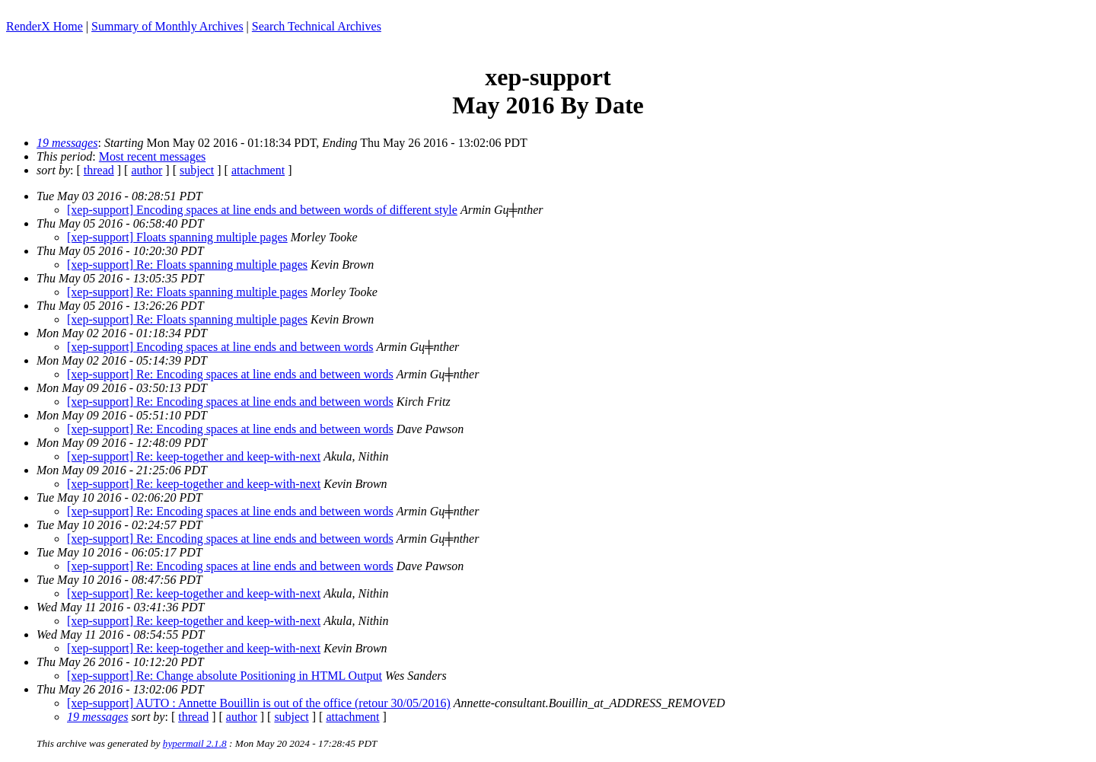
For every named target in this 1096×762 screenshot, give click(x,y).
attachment (258, 170)
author (146, 170)
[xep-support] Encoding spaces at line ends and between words (220, 346)
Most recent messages (152, 156)
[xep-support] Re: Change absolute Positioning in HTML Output (224, 675)
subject (197, 170)
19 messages (67, 142)
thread (99, 170)
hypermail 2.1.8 (195, 743)
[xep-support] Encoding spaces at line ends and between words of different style (262, 209)
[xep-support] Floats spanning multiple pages (177, 237)
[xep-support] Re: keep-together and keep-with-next (193, 456)
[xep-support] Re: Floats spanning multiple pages (187, 264)
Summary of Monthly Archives (167, 26)
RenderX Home (44, 26)
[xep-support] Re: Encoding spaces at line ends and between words (230, 374)
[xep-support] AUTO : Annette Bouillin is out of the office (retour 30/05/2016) (259, 703)
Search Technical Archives (316, 26)
